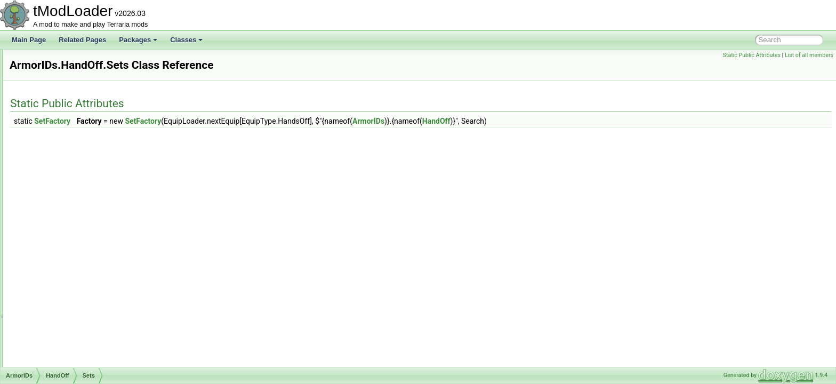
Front (51, 190)
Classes (186, 40)
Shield (52, 283)
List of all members (809, 55)
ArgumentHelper (58, 96)
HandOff (55, 201)
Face (51, 178)
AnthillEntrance (56, 72)
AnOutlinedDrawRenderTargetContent (89, 61)
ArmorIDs (48, 119)
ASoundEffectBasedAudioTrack (79, 366)
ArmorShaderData (61, 330)
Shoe (51, 295)
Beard (52, 154)
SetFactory (185, 121)
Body (51, 166)
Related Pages (82, 40)
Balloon (54, 143)
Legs (51, 248)
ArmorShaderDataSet (66, 342)
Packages (138, 40)
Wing (51, 319)
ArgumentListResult (63, 107)
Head (51, 237)
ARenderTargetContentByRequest (83, 84)
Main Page (29, 40)
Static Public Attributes (752, 55)
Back (51, 131)
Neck (51, 260)
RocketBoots (62, 272)
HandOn (56, 225)
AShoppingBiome (60, 354)
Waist (52, 307)
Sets (58, 213)
